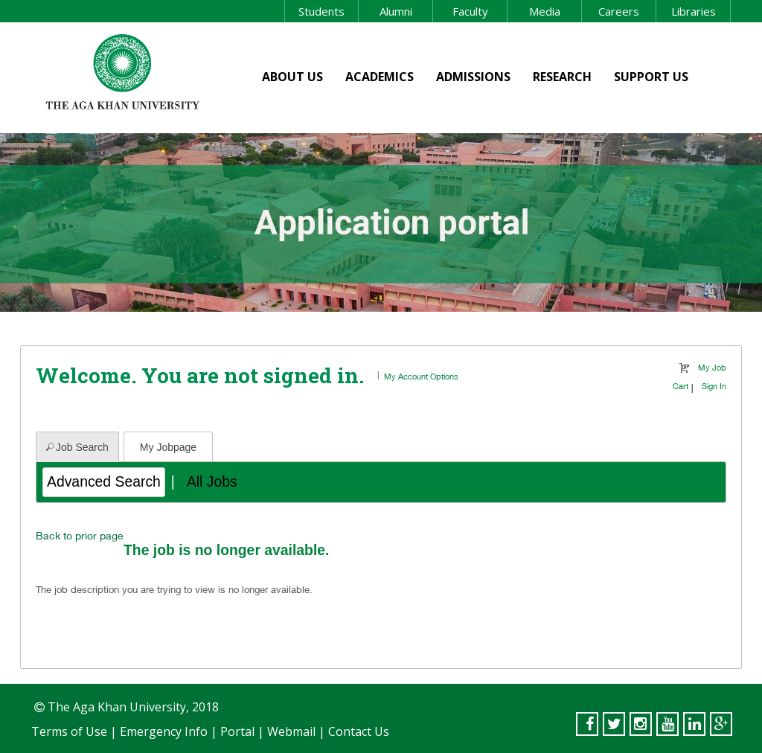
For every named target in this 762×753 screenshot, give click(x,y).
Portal (237, 731)
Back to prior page (80, 535)
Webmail (291, 731)
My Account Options (421, 376)
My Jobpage (168, 447)
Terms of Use (69, 731)
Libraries (693, 11)
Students (321, 11)
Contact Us (358, 731)
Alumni (396, 11)
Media (544, 11)
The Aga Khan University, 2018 (132, 707)
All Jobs (212, 481)
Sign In (714, 386)
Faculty (470, 11)
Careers (618, 11)
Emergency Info (164, 731)
